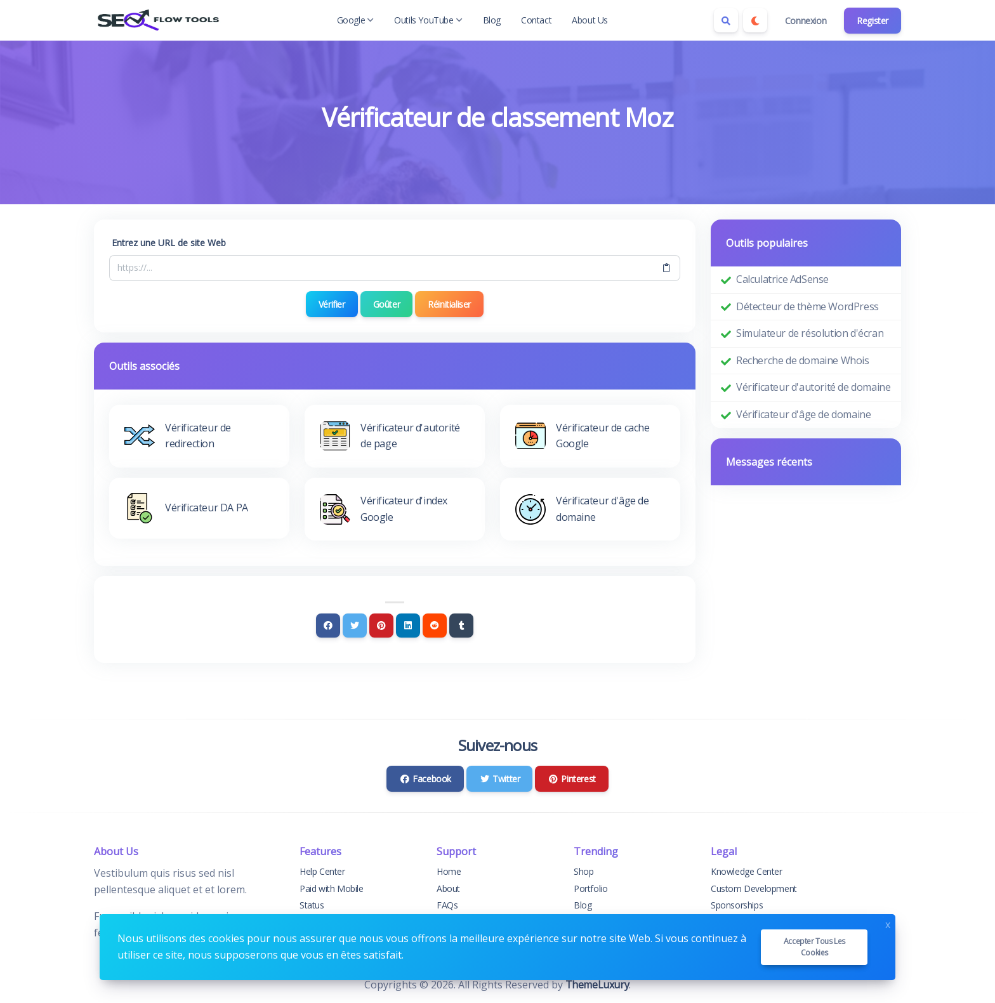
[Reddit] (435, 625)
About (448, 888)
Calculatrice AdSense (782, 279)
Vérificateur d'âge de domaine (803, 414)
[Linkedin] (408, 625)
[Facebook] (328, 625)
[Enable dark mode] (755, 20)
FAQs (447, 905)
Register (872, 21)
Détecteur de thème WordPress (807, 306)
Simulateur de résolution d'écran (809, 333)
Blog (492, 20)
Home (449, 871)
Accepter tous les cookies (814, 947)
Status (312, 905)
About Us (590, 20)
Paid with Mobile (332, 888)
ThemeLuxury (597, 985)
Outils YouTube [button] (428, 20)
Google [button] (355, 20)
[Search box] (726, 20)
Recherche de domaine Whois (802, 360)
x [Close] (887, 923)
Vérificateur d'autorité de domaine (813, 387)
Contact (536, 20)
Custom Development (754, 888)
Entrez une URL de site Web (169, 243)
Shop (583, 871)
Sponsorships (737, 905)
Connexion (805, 21)
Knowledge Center (746, 871)
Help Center (322, 871)
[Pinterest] (381, 625)
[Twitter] (355, 625)
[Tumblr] (461, 625)
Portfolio (590, 888)
